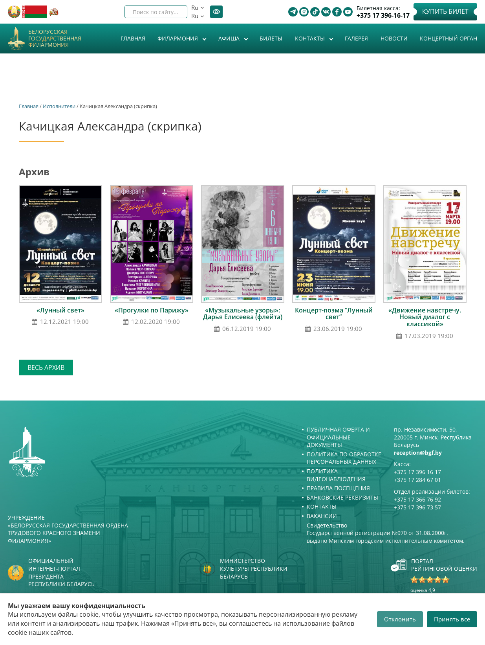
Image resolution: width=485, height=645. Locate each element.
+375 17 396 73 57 (417, 507)
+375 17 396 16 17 (417, 472)
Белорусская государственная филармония (54, 38)
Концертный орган (448, 38)
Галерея (356, 38)
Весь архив (45, 367)
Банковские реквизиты (342, 497)
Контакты (310, 38)
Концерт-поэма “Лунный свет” (334, 314)
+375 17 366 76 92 (417, 499)
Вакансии (322, 516)
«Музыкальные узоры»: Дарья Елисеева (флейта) (242, 314)
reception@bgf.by (418, 452)
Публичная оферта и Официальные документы (338, 437)
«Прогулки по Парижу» (152, 310)
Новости (394, 38)
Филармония (178, 38)
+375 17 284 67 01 (417, 479)
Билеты (271, 38)
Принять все (452, 619)
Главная (133, 38)
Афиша (229, 38)
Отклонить (400, 619)
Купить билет (445, 11)
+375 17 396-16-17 (383, 15)
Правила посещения (338, 488)
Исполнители (59, 106)
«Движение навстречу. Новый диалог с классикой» (424, 317)
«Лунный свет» (60, 310)
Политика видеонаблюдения (336, 475)
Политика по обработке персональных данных (344, 458)
